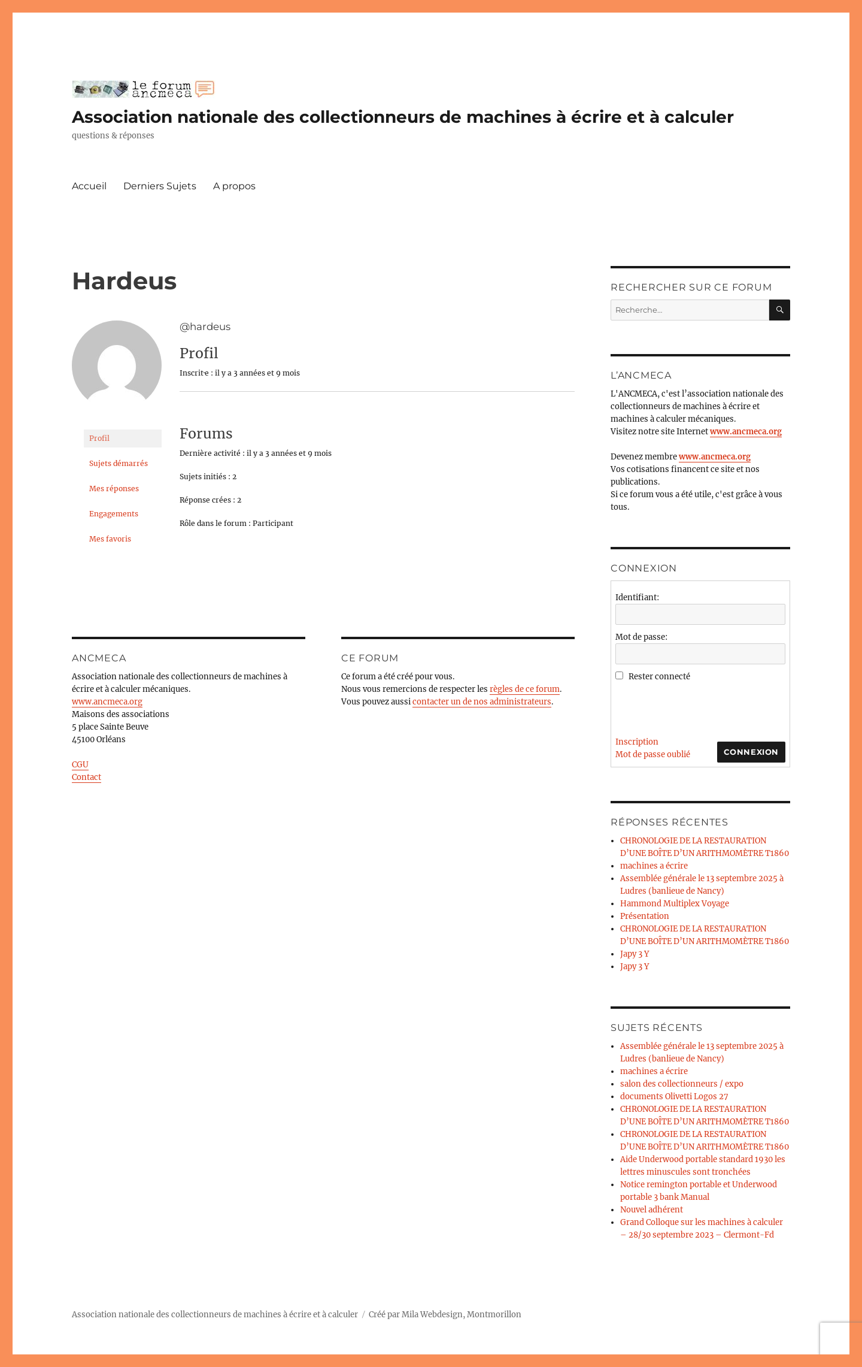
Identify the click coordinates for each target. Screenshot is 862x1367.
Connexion (751, 752)
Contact (86, 777)
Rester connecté (659, 677)
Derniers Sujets (159, 186)
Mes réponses (114, 488)
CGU (80, 765)
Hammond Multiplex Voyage (674, 904)
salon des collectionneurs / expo (681, 1084)
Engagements (113, 513)
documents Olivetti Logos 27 (674, 1096)
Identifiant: (637, 597)
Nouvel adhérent (651, 1210)
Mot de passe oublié (652, 754)
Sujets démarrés (118, 463)
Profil (99, 438)
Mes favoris (110, 538)
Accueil (89, 186)
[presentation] (706, 706)
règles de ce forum (525, 689)
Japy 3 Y (634, 954)
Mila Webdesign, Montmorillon (461, 1314)
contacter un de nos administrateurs (481, 702)
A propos (234, 186)
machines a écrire (654, 866)
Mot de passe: (641, 637)
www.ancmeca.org (107, 702)
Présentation (644, 916)
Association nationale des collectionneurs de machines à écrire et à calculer (403, 117)
